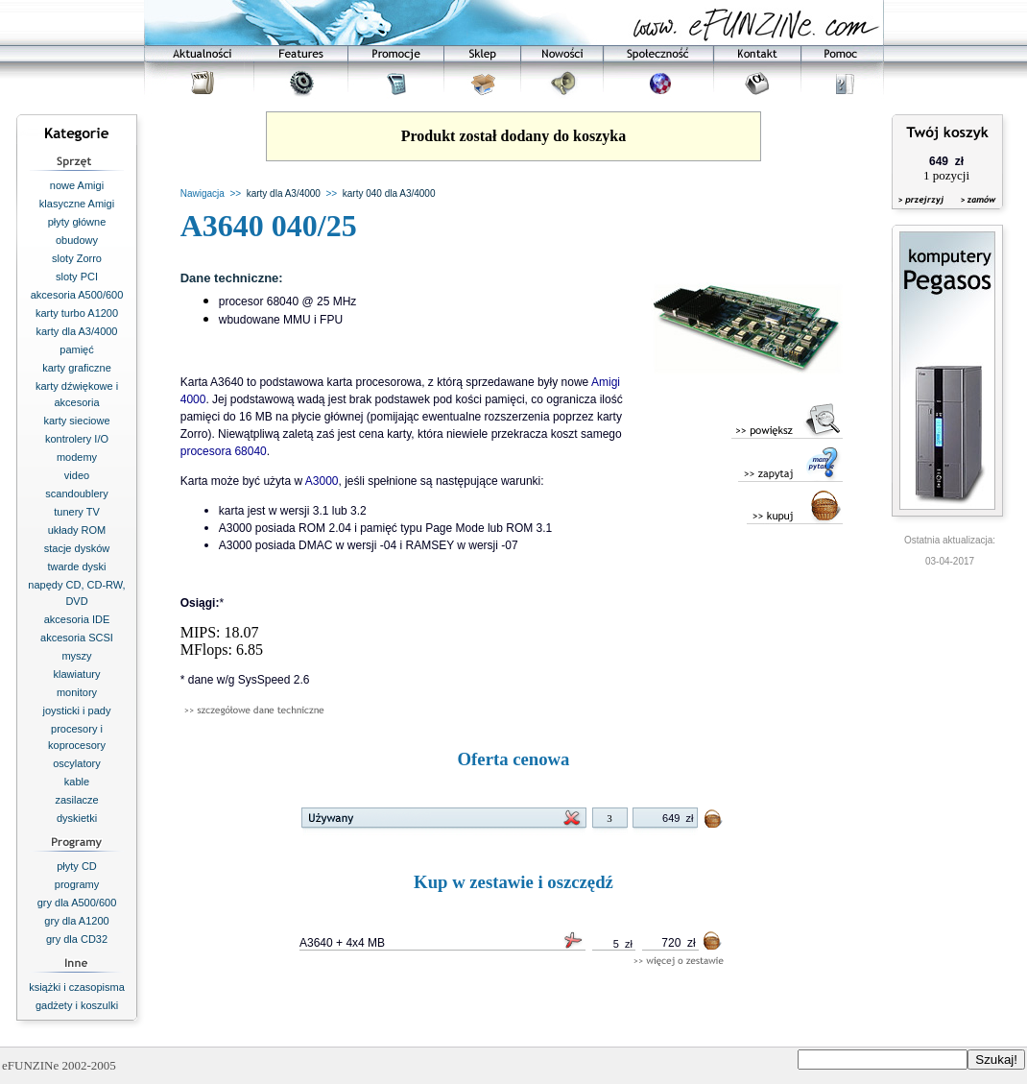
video (76, 475)
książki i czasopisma (77, 987)
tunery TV (77, 512)
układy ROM (77, 530)
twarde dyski (76, 566)
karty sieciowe (76, 420)
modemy (77, 457)
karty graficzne (76, 367)
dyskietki (77, 818)
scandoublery (76, 493)
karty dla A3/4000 (76, 331)
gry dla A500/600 (77, 902)
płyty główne (77, 222)
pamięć (76, 349)
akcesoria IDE (76, 619)
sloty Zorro (77, 258)
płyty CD (77, 866)
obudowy (77, 240)
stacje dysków (76, 548)
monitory (77, 692)
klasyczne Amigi (76, 203)
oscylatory (77, 763)
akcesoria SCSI (76, 637)
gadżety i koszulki (77, 1005)
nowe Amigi (77, 185)
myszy (76, 656)
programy (77, 884)
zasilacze (76, 800)
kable (76, 781)
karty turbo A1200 (77, 313)
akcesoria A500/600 (77, 295)
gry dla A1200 (76, 921)
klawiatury (77, 674)
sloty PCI (77, 276)
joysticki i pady (77, 710)
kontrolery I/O (76, 439)
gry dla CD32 (76, 939)
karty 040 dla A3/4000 (389, 193)
